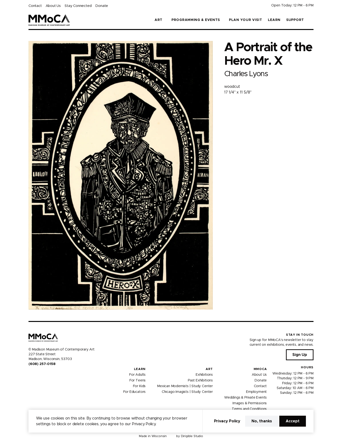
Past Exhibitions (200, 380)
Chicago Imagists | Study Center (187, 392)
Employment (256, 392)
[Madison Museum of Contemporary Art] (49, 20)
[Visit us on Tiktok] (47, 374)
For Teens (137, 380)
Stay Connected (78, 6)
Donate (101, 6)
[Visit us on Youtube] (42, 374)
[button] (312, 20)
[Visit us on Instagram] (36, 374)
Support (295, 20)
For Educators (134, 392)
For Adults (137, 374)
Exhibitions (204, 374)
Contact (35, 6)
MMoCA (260, 369)
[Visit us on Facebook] (30, 374)
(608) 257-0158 (41, 364)
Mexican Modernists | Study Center (185, 386)
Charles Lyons (246, 74)
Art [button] (158, 20)
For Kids (139, 386)
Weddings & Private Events (245, 397)
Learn (274, 20)
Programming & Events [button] (195, 20)
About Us (53, 6)
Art (209, 369)
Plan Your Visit (245, 20)
